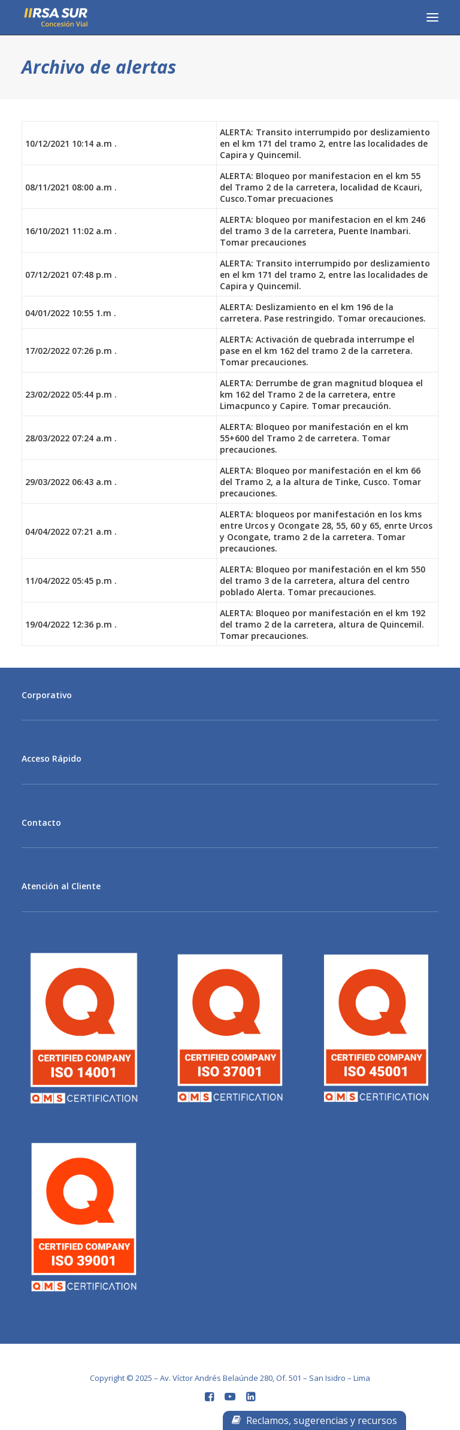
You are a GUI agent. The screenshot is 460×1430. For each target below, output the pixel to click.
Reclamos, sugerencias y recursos (314, 1420)
